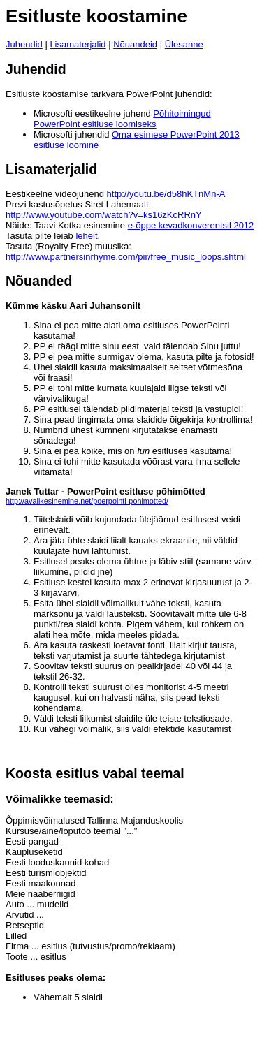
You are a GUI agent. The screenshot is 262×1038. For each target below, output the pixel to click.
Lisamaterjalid (77, 44)
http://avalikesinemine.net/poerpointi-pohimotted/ (87, 501)
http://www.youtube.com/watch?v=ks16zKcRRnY (104, 215)
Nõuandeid (135, 44)
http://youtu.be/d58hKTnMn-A (166, 194)
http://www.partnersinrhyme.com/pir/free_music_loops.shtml (126, 256)
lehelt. (87, 236)
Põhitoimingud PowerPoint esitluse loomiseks (122, 118)
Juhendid (24, 44)
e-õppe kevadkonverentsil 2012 (191, 225)
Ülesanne (184, 44)
